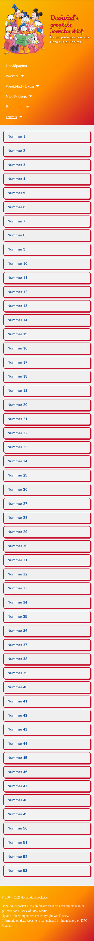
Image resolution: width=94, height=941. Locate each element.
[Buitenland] (26, 107)
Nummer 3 (16, 165)
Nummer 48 (17, 800)
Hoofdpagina (16, 65)
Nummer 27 (17, 503)
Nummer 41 (17, 701)
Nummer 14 (17, 320)
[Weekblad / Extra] (37, 86)
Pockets (12, 76)
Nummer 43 (17, 729)
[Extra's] (20, 117)
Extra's (11, 116)
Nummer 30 (17, 546)
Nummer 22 (17, 433)
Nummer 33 (17, 588)
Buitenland (15, 106)
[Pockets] (21, 76)
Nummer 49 (17, 814)
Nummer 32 (17, 574)
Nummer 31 (17, 560)
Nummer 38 (17, 659)
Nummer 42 (17, 715)
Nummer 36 (17, 630)
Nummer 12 (17, 292)
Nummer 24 (17, 461)
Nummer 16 (17, 348)
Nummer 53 (17, 870)
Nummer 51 (17, 842)
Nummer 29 (17, 531)
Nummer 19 (17, 390)
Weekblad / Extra (20, 86)
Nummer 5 (16, 193)
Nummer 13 (17, 306)
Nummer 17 (17, 362)
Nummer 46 (17, 772)
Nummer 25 (17, 475)
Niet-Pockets (16, 96)
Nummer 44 (17, 743)
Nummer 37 (17, 645)
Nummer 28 (17, 517)
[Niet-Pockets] (29, 96)
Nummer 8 (16, 235)
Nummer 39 (17, 673)
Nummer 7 (16, 221)
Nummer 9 (16, 249)
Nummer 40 (17, 687)
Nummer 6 (16, 207)
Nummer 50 (17, 828)
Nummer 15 (17, 334)
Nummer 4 (16, 178)
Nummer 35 (17, 616)
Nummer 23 (17, 447)
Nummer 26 (17, 489)
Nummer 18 (17, 376)
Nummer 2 (16, 150)
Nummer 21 (17, 419)
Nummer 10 (17, 263)
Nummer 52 (17, 856)
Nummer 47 (17, 786)
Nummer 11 (17, 277)
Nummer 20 (17, 404)
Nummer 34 (17, 602)
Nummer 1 (16, 136)
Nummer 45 (17, 757)
